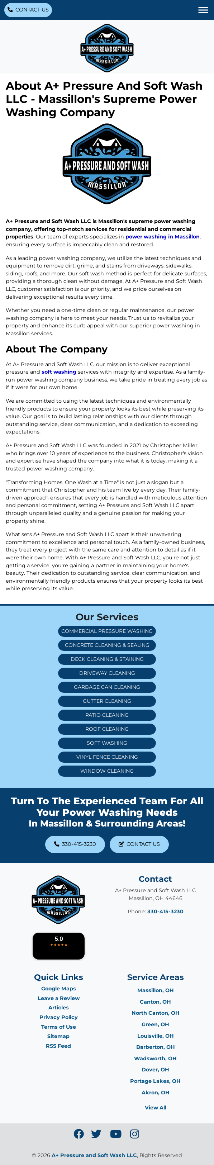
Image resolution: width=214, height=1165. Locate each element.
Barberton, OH (155, 1047)
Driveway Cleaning (107, 673)
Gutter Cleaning (107, 701)
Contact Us (28, 9)
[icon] (79, 1136)
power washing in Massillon (162, 236)
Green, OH (155, 1024)
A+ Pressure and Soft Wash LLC (94, 1155)
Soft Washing (107, 743)
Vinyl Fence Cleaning (107, 757)
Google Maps (58, 988)
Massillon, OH (155, 990)
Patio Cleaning (107, 715)
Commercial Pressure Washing (107, 631)
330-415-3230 (75, 844)
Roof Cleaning (107, 729)
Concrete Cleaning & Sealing (107, 645)
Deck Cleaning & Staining (107, 659)
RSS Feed (58, 1046)
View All (155, 1107)
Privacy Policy (58, 1017)
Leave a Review (59, 998)
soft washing (58, 372)
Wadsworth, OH (155, 1058)
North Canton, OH (156, 1013)
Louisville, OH (155, 1036)
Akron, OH (156, 1092)
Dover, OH (155, 1069)
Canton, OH (155, 1002)
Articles (58, 1007)
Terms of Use (58, 1027)
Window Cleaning (107, 771)
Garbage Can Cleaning (107, 687)
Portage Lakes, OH (155, 1081)
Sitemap (58, 1036)
